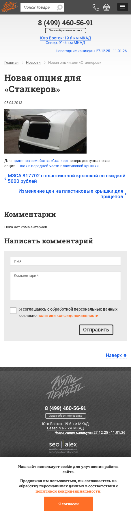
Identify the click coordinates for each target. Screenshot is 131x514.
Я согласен (68, 503)
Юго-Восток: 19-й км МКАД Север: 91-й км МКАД (65, 426)
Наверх (114, 355)
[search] (59, 7)
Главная (11, 62)
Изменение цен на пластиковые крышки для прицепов (70, 193)
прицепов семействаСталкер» (40, 160)
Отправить (96, 330)
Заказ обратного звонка (65, 30)
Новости (33, 62)
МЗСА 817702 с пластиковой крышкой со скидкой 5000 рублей (67, 178)
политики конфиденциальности (68, 315)
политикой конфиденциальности (67, 491)
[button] (122, 7)
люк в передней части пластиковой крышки (59, 166)
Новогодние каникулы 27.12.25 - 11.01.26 (91, 51)
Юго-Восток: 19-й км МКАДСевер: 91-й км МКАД (65, 40)
